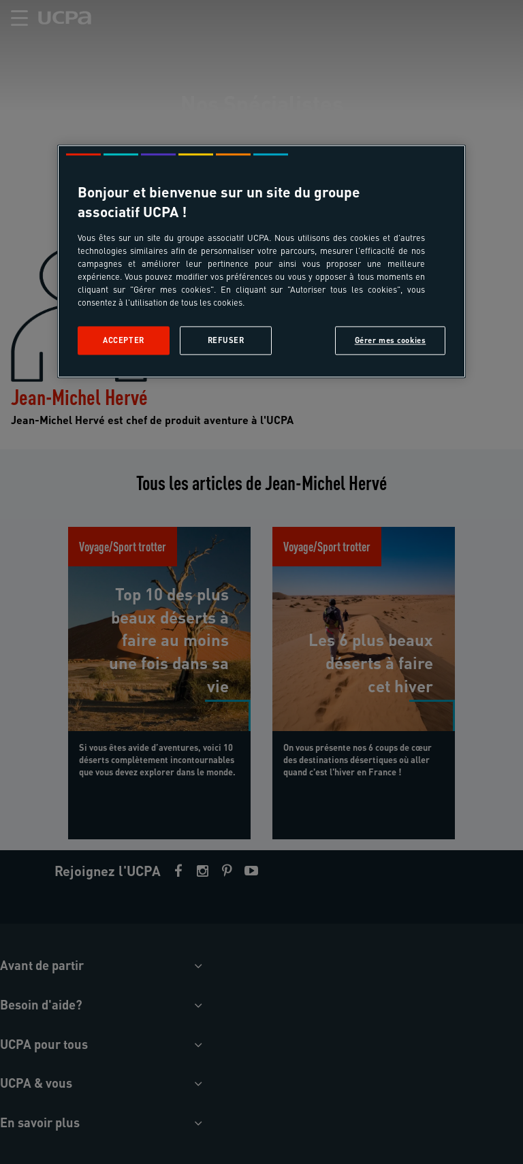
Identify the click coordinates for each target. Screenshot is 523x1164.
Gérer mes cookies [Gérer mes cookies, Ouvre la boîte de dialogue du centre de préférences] (390, 340)
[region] (261, 261)
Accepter (123, 340)
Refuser (226, 340)
